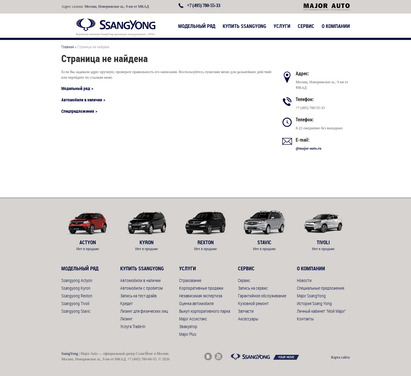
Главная (67, 46)
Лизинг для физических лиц (144, 311)
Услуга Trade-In (132, 326)
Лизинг (126, 319)
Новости (304, 280)
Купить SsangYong (244, 26)
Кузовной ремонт (253, 303)
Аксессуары (248, 319)
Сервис (306, 26)
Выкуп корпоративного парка (204, 311)
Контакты (305, 319)
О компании (336, 26)
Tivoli (323, 242)
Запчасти (246, 311)
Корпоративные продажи (201, 288)
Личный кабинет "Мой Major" (321, 311)
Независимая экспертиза (200, 296)
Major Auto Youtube (218, 356)
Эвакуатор (188, 326)
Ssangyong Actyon (76, 280)
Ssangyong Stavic (75, 311)
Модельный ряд (196, 26)
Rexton (205, 242)
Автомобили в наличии (81, 100)
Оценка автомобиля (196, 303)
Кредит (126, 303)
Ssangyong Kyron (75, 288)
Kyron (146, 242)
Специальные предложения (320, 288)
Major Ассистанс (193, 319)
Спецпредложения (77, 111)
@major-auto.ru (308, 148)
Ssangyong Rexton (76, 296)
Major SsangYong (311, 296)
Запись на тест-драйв (138, 296)
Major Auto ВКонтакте (208, 356)
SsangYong (69, 353)
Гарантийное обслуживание (262, 296)
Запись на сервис (253, 288)
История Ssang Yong (314, 303)
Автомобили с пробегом (141, 288)
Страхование (190, 280)
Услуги (282, 26)
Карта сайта (340, 357)
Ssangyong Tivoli (75, 303)
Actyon (87, 242)
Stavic (264, 242)
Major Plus (187, 334)
